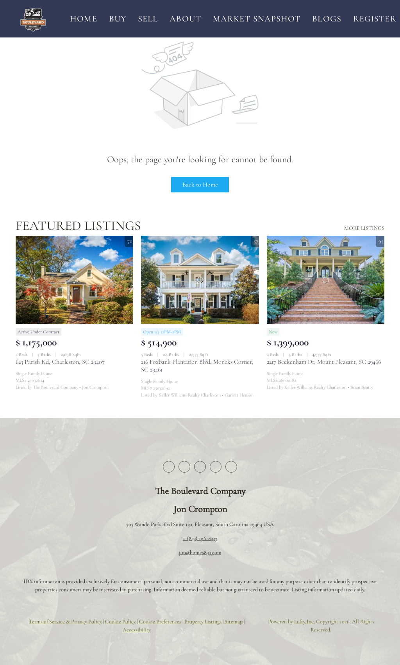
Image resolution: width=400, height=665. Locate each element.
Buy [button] (117, 19)
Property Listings (202, 621)
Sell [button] (148, 19)
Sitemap (234, 621)
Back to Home (200, 184)
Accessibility (137, 629)
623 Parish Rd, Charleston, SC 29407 (60, 362)
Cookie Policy (120, 621)
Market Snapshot (257, 19)
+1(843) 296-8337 (200, 538)
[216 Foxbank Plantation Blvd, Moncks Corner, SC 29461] (200, 280)
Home (83, 19)
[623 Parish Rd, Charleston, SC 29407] (74, 280)
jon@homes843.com (200, 552)
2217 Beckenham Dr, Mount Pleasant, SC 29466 (324, 362)
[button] (33, 19)
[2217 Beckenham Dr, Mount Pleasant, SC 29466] (325, 280)
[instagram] (215, 467)
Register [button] (374, 19)
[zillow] (200, 467)
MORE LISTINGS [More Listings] (364, 228)
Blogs (326, 19)
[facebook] (169, 467)
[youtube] (231, 467)
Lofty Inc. (304, 621)
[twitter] (184, 467)
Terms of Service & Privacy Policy (65, 621)
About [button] (185, 19)
